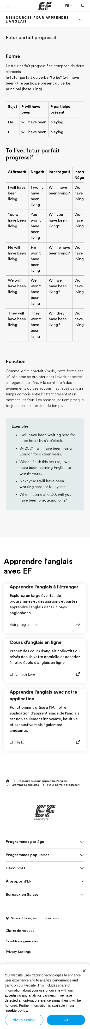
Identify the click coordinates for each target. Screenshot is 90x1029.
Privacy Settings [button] (18, 952)
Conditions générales (22, 941)
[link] (39, 19)
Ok (66, 1020)
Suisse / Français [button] (21, 918)
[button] (8, 6)
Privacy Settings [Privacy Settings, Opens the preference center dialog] (24, 1020)
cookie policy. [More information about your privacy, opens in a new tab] (17, 1010)
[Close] (84, 971)
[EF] (45, 6)
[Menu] (80, 19)
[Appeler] (82, 6)
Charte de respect (20, 930)
